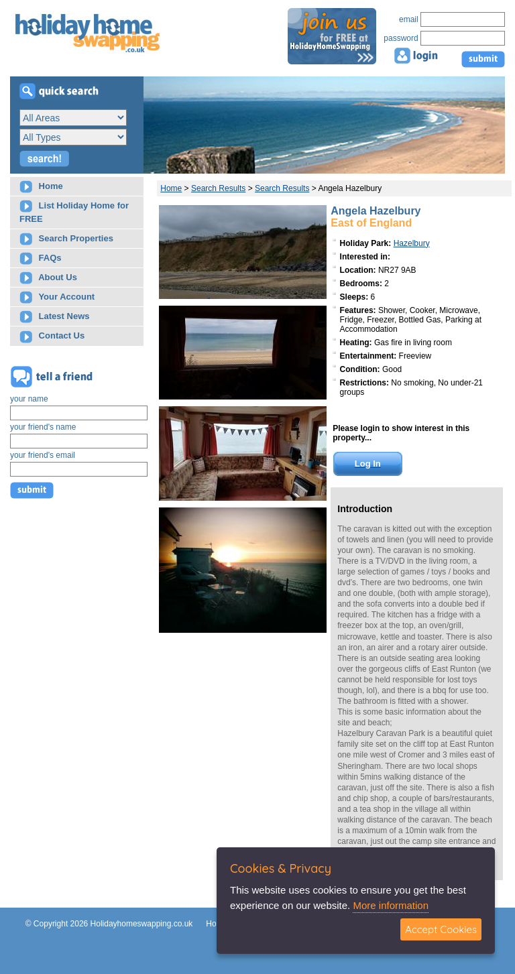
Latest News (54, 316)
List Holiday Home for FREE (74, 212)
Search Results (218, 188)
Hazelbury (412, 243)
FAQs (40, 258)
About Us (48, 277)
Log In (368, 464)
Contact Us (51, 336)
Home (41, 186)
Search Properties (66, 239)
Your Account (57, 297)
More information (390, 905)
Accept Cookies (441, 929)
